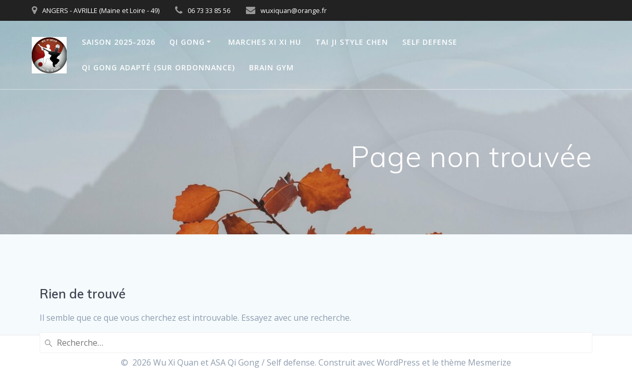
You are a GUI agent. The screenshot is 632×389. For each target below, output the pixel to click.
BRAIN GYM (271, 67)
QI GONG (187, 42)
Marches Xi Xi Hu (264, 42)
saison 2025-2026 (118, 42)
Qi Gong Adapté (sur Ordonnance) (158, 67)
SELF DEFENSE (429, 42)
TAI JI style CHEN (351, 42)
